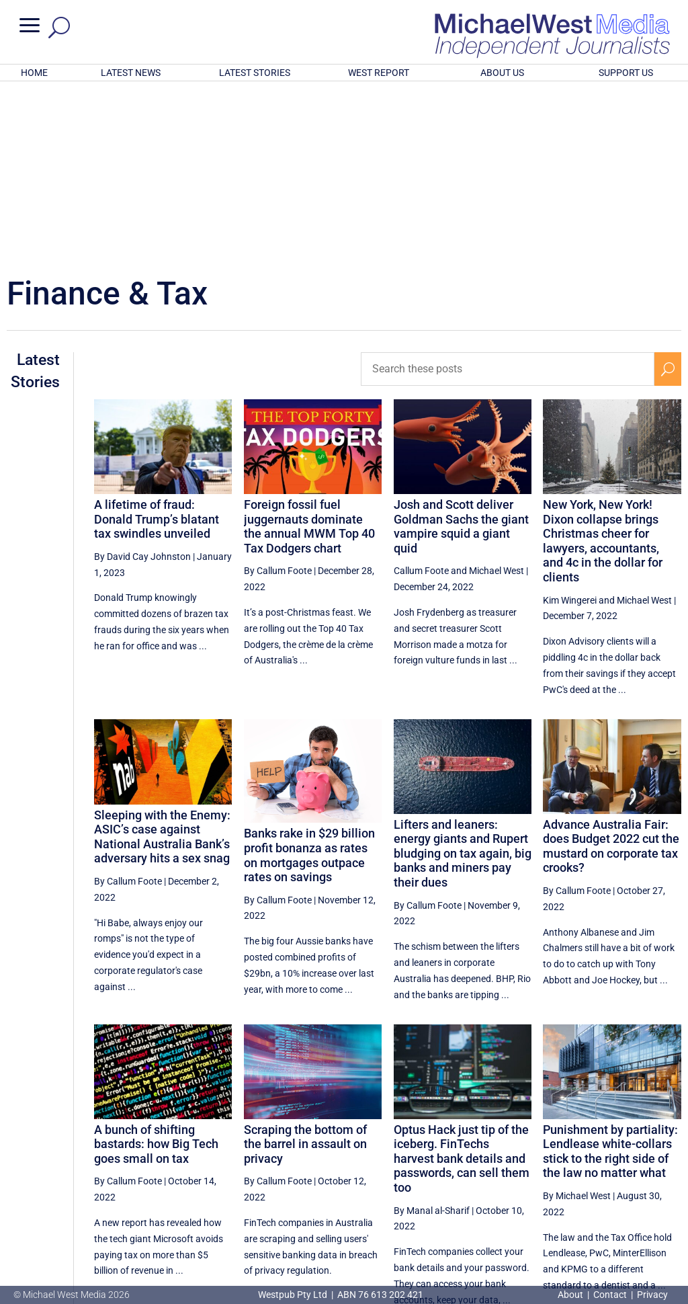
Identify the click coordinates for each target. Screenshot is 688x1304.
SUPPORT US (626, 72)
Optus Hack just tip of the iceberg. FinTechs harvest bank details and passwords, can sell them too (461, 982)
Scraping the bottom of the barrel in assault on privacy (305, 967)
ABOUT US (502, 72)
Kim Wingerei (570, 424)
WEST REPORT (378, 72)
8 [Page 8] (639, 1180)
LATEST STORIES (254, 72)
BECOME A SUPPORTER (621, 1224)
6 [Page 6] (582, 1180)
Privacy (652, 1294)
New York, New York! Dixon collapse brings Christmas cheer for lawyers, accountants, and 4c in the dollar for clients (602, 364)
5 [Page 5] (553, 1180)
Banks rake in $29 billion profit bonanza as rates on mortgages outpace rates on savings (309, 679)
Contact (610, 1294)
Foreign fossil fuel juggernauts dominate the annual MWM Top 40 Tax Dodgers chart (309, 350)
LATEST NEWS (131, 72)
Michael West (496, 394)
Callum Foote (421, 394)
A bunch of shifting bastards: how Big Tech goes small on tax (156, 967)
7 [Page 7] (610, 1180)
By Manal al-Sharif (432, 1034)
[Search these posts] (507, 193)
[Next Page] (667, 1180)
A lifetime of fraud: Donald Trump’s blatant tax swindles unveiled (156, 342)
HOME (34, 72)
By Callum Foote (278, 394)
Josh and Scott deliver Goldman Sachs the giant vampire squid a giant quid (461, 350)
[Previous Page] (496, 1180)
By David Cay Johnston (142, 380)
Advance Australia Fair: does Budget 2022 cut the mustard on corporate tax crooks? (611, 670)
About (571, 1294)
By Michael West (577, 1019)
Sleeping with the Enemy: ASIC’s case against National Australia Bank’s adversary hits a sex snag (162, 661)
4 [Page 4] (524, 1180)
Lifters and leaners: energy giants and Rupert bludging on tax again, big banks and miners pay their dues (462, 677)
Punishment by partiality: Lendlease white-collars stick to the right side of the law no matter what (610, 975)
